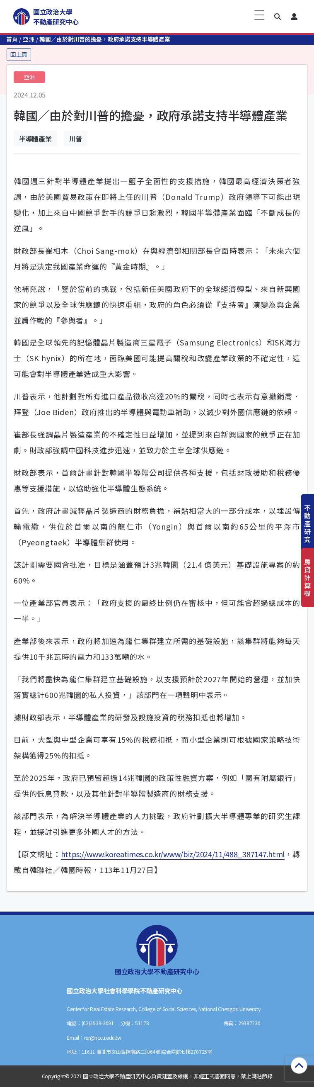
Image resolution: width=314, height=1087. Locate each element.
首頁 (11, 39)
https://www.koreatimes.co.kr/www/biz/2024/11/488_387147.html (173, 854)
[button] (277, 16)
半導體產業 (35, 138)
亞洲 (28, 39)
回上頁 (18, 54)
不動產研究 (307, 524)
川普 (75, 138)
